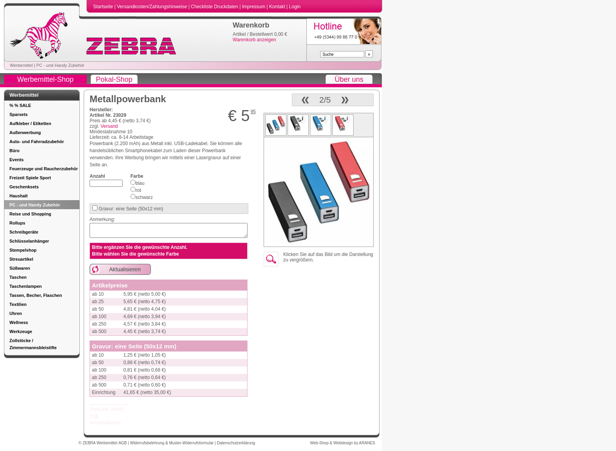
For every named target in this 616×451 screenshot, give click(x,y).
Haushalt (18, 195)
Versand (109, 126)
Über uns (349, 79)
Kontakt (277, 6)
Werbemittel (21, 65)
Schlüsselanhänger (29, 241)
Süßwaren (19, 268)
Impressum (254, 6)
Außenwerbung (25, 132)
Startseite (103, 6)
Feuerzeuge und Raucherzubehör (43, 168)
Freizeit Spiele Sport (30, 177)
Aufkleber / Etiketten (30, 123)
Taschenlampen (25, 286)
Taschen (18, 277)
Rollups (17, 223)
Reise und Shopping (30, 214)
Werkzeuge (20, 331)
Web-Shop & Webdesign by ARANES (342, 443)
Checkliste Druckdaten (215, 6)
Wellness (18, 322)
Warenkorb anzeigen (254, 39)
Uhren (15, 313)
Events (16, 159)
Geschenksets (24, 186)
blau (140, 183)
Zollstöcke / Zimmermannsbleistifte (33, 344)
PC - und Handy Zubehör (60, 65)
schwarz (144, 197)
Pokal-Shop (114, 79)
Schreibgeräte (23, 232)
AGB (123, 443)
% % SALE (20, 105)
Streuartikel (21, 259)
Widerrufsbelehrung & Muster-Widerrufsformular (172, 443)
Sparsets (18, 114)
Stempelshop (23, 250)
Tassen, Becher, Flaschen (35, 295)
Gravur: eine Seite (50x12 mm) (130, 209)
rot (138, 190)
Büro (14, 150)
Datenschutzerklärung (236, 443)
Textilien (18, 304)
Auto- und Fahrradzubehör (36, 141)
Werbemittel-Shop (45, 79)
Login (295, 6)
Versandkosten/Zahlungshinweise (152, 6)
